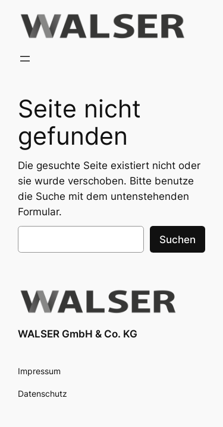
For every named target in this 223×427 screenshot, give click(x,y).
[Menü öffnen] (25, 59)
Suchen (177, 240)
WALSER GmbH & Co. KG (77, 334)
